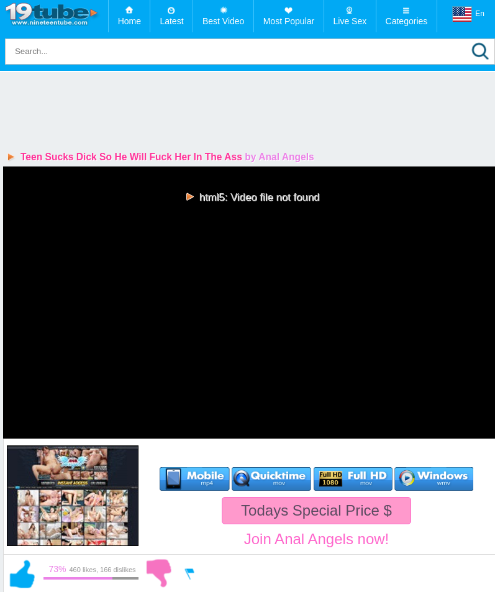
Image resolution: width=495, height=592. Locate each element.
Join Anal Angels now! (316, 539)
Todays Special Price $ (316, 510)
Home (129, 21)
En (468, 14)
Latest (171, 21)
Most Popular (288, 21)
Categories (407, 21)
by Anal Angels (279, 157)
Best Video (223, 21)
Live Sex (350, 21)
